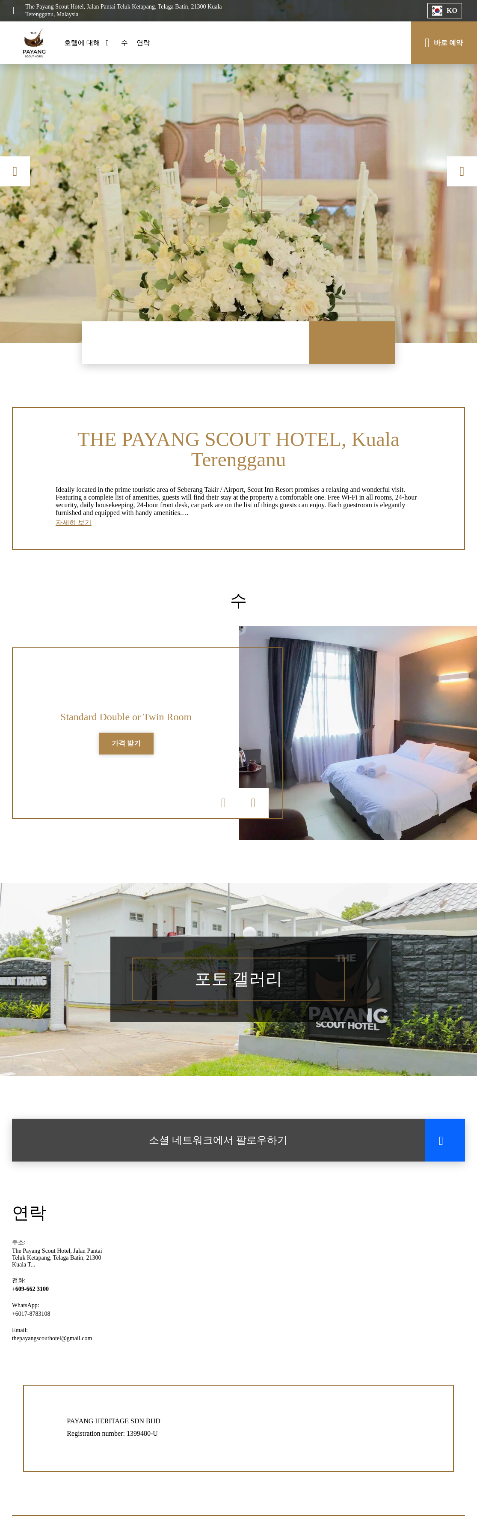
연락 (143, 42)
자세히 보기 (74, 524)
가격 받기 (126, 745)
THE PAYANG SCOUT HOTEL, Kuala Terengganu (238, 449)
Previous (15, 171)
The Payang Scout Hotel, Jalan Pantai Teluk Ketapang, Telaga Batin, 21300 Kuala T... (57, 1260)
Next (462, 171)
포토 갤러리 (239, 982)
